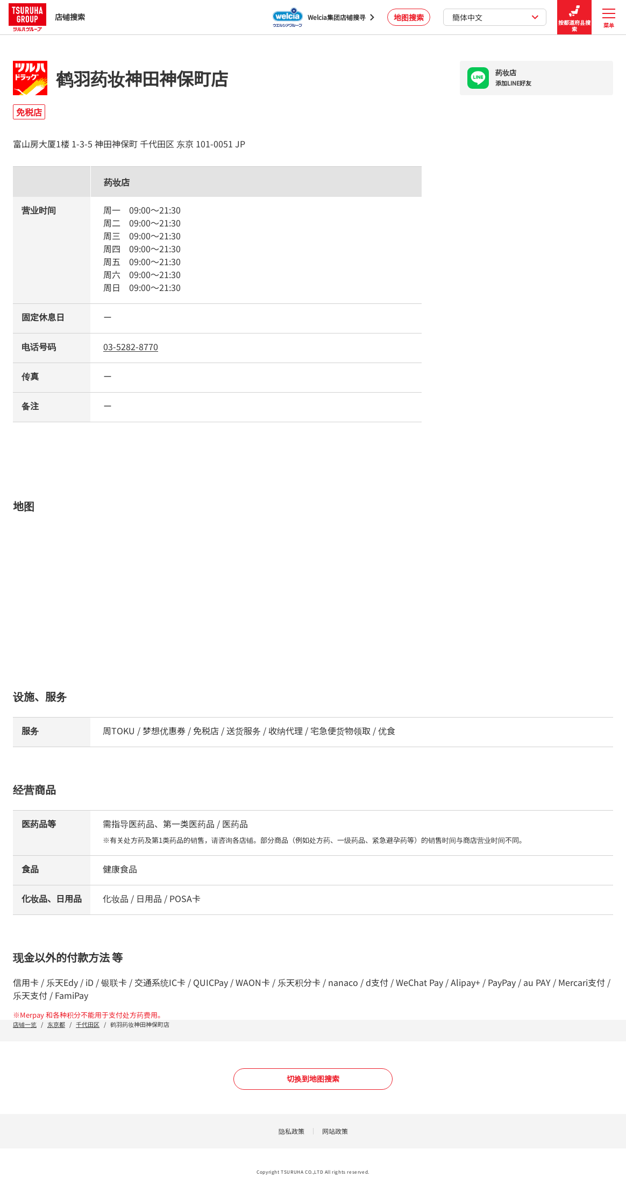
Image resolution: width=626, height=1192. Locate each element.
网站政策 (335, 1131)
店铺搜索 (47, 17)
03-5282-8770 (130, 346)
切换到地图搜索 (313, 1078)
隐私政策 (291, 1131)
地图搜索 (409, 17)
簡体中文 (495, 17)
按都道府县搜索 (574, 17)
